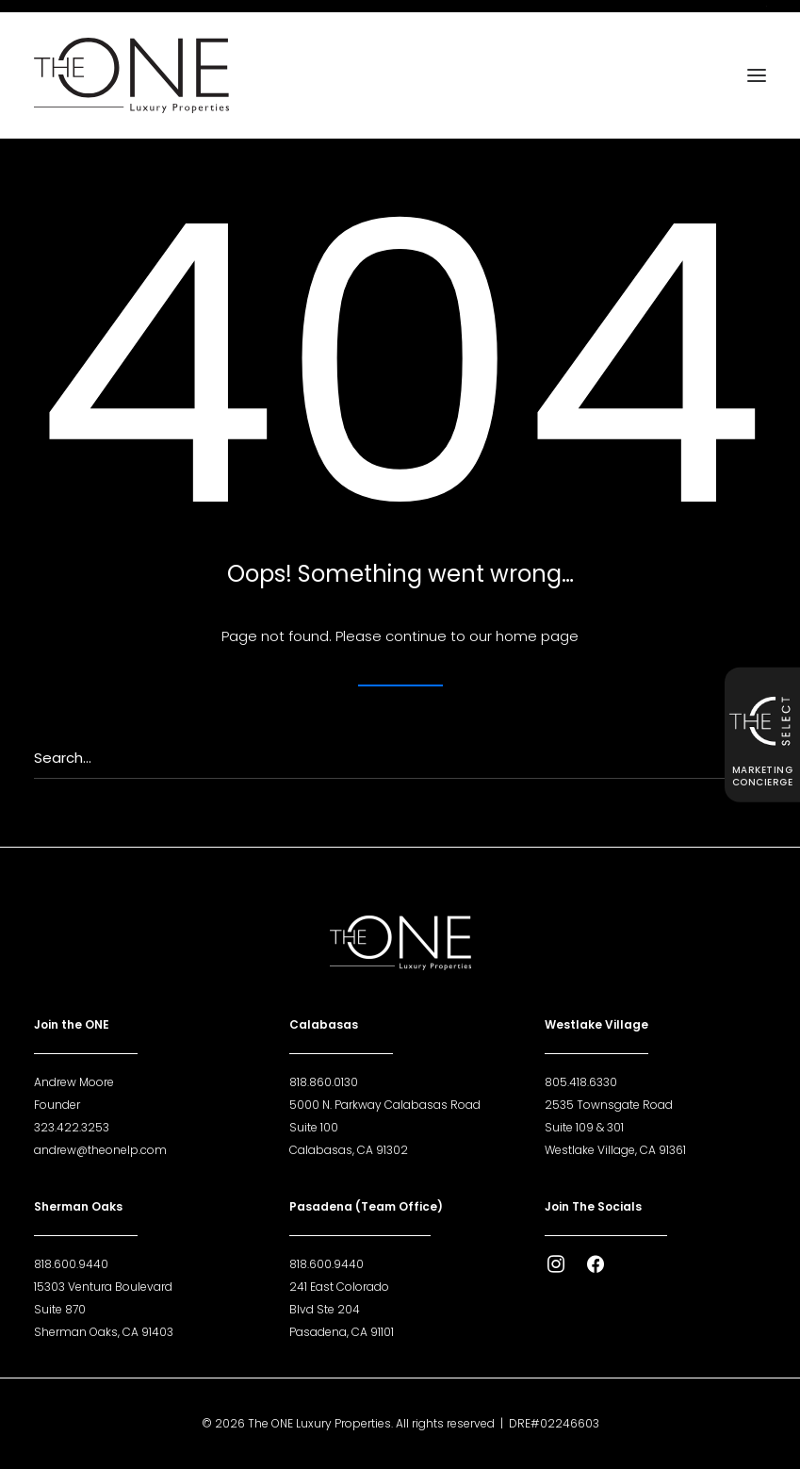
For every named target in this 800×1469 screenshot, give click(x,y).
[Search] (400, 758)
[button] (756, 75)
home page (537, 636)
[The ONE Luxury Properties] (131, 75)
